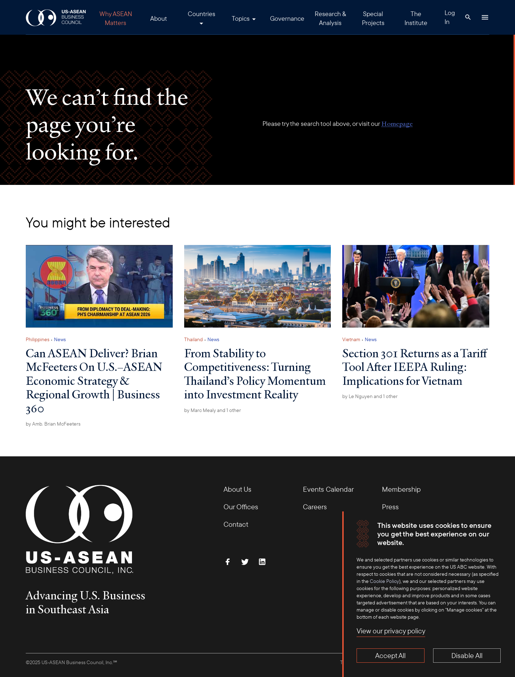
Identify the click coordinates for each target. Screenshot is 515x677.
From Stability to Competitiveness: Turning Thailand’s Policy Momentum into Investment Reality (255, 373)
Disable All (466, 655)
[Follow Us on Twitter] (245, 562)
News (60, 339)
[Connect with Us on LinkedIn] (262, 562)
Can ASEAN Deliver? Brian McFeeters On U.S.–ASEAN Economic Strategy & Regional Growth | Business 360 (94, 380)
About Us (237, 489)
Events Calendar (328, 489)
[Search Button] (468, 17)
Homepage (397, 123)
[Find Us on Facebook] (228, 562)
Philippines (37, 339)
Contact (236, 524)
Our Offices (241, 506)
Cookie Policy (384, 581)
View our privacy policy (391, 630)
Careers (315, 506)
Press (390, 506)
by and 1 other (212, 410)
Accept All (390, 655)
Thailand (193, 339)
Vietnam (351, 339)
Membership (401, 489)
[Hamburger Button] (485, 17)
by (53, 424)
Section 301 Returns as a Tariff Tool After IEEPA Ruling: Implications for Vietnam (414, 366)
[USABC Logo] (56, 17)
